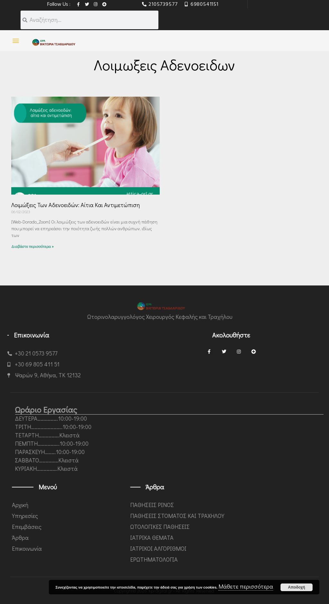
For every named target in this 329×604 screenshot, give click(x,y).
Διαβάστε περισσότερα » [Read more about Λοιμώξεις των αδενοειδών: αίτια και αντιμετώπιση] (32, 246)
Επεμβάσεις (101, 526)
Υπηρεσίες (99, 516)
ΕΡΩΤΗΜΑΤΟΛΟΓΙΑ (232, 559)
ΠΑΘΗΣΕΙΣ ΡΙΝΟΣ (231, 505)
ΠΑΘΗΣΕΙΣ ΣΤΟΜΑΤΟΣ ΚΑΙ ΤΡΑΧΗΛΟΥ (256, 516)
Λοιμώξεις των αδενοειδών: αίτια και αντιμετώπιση (75, 205)
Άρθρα (94, 537)
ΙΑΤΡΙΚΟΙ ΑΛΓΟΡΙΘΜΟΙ (237, 548)
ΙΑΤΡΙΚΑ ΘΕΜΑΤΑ (230, 537)
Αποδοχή (296, 587)
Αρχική (94, 505)
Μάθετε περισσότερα (245, 586)
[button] (15, 40)
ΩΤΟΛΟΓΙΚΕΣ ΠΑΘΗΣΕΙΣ (238, 526)
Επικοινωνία (101, 548)
